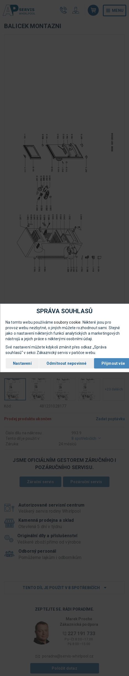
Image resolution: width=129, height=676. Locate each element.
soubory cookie (67, 322)
